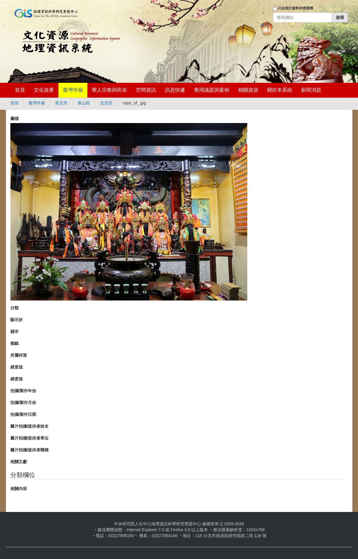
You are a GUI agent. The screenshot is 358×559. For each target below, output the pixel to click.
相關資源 (248, 90)
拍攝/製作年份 (23, 390)
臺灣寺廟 (73, 90)
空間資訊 (146, 90)
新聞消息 (311, 90)
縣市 (14, 331)
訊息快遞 (175, 90)
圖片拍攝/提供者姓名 (29, 426)
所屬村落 (18, 355)
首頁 (20, 90)
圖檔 (14, 118)
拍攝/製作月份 (23, 402)
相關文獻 (18, 461)
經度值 (16, 367)
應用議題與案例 (211, 90)
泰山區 (84, 103)
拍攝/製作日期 (23, 414)
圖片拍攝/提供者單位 (29, 438)
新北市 (61, 103)
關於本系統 (279, 90)
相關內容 (18, 488)
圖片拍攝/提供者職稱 (29, 449)
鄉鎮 (14, 343)
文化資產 (44, 90)
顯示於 (16, 319)
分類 (14, 308)
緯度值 (16, 379)
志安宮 (106, 103)
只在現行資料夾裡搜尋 (295, 8)
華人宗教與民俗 (109, 90)
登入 (265, 25)
